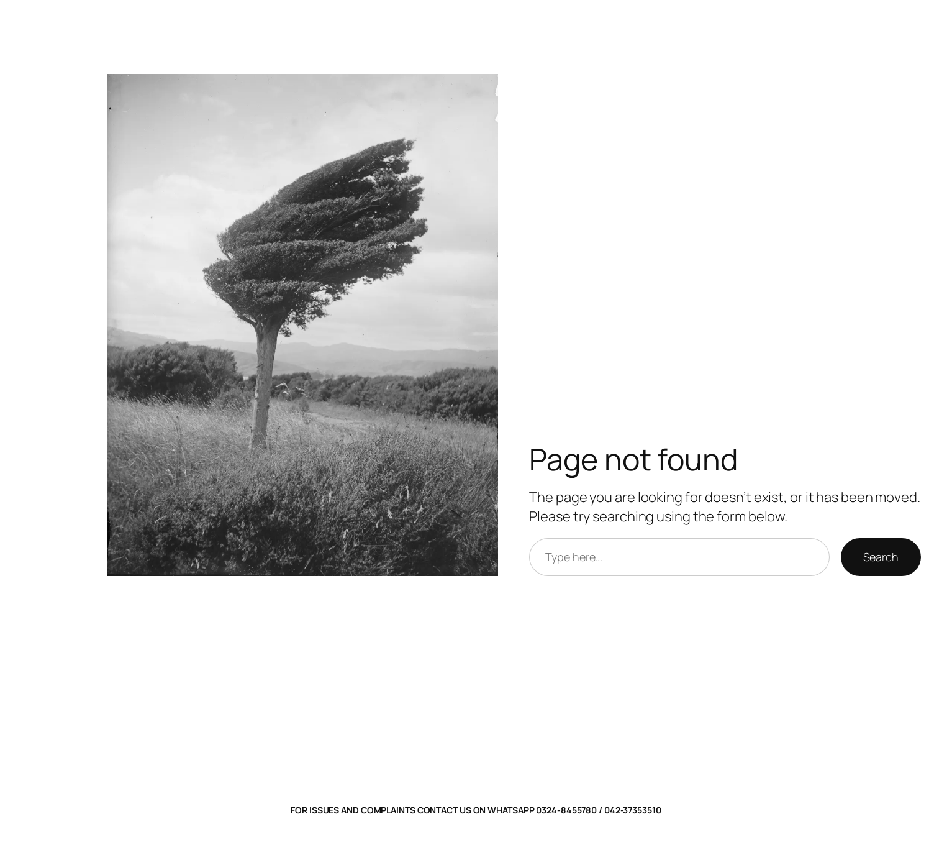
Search (881, 556)
